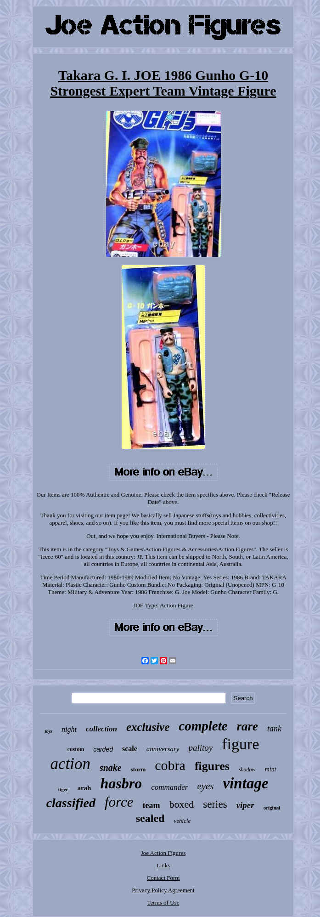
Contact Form (163, 877)
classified (70, 803)
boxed (181, 804)
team (151, 805)
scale (129, 749)
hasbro (121, 783)
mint (270, 769)
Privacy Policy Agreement (163, 890)
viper (245, 805)
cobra (170, 765)
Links (163, 865)
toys (48, 731)
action (70, 764)
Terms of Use (163, 902)
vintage (246, 783)
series (215, 804)
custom (75, 749)
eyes (205, 786)
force (119, 802)
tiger (63, 789)
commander (169, 787)
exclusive (147, 727)
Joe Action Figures (163, 852)
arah (84, 788)
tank (274, 728)
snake (111, 768)
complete (203, 726)
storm (138, 769)
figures (212, 766)
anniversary (163, 749)
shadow (247, 769)
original (272, 807)
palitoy (201, 748)
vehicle (182, 820)
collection (101, 729)
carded (103, 749)
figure (240, 744)
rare (247, 726)
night (69, 729)
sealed (150, 818)
